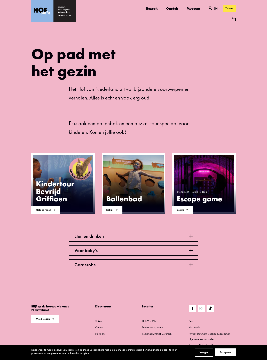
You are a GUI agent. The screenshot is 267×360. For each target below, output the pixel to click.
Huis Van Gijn (149, 321)
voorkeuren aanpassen (46, 353)
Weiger (204, 352)
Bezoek (152, 8)
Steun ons (100, 334)
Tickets (229, 8)
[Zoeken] (210, 8)
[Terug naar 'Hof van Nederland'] (133, 19)
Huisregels (194, 327)
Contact (99, 327)
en (216, 8)
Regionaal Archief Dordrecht (157, 334)
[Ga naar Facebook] (192, 308)
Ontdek (172, 8)
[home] (64, 11)
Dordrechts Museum (152, 327)
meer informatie (70, 353)
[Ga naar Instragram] (201, 308)
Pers (191, 321)
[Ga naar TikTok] (210, 308)
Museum (193, 8)
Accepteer (225, 352)
